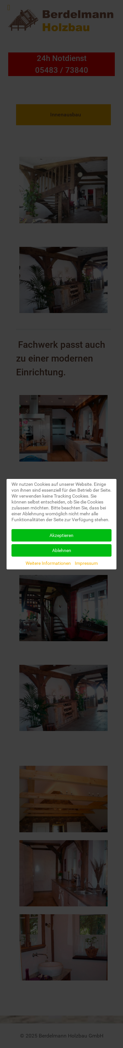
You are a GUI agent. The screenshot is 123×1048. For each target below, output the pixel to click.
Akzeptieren (61, 535)
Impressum (86, 563)
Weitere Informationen (48, 563)
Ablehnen (61, 550)
